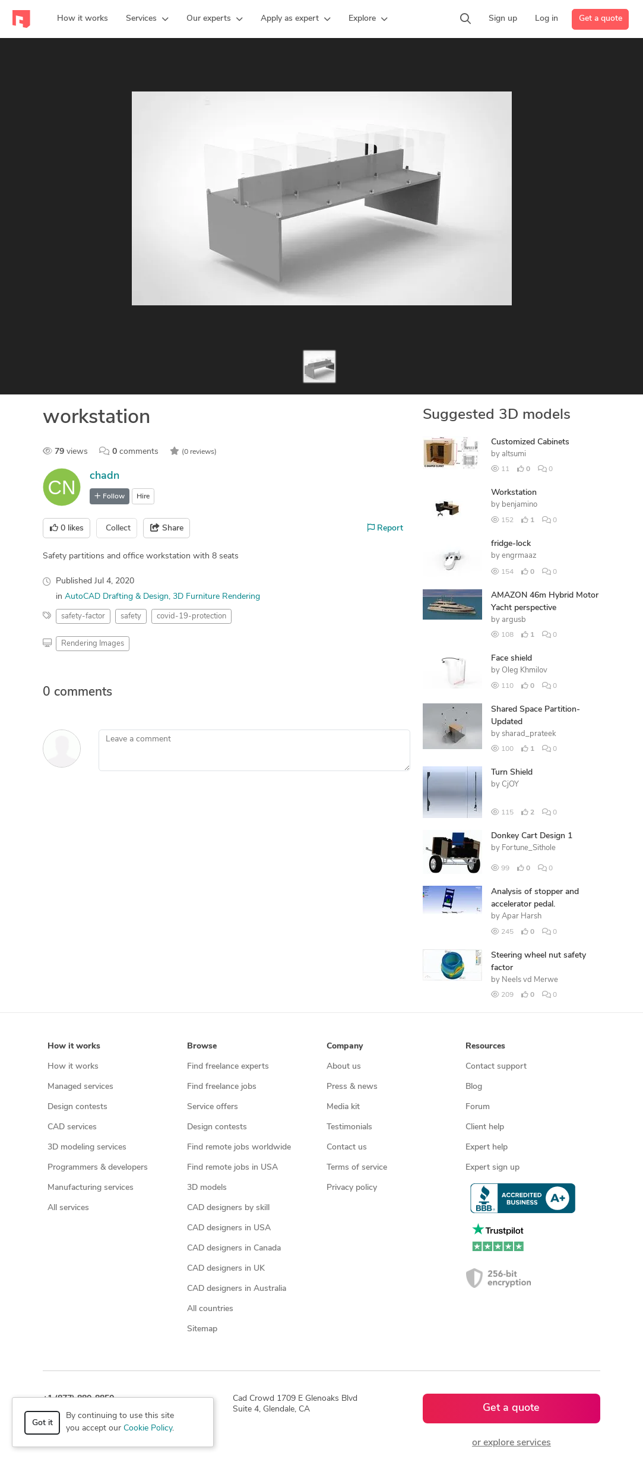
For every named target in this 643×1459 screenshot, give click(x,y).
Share (166, 528)
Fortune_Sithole (529, 848)
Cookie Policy (147, 1428)
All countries (210, 1309)
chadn (104, 476)
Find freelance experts (228, 1066)
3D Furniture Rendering (216, 596)
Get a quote (600, 18)
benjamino (519, 505)
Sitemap (202, 1329)
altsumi (514, 454)
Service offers (212, 1107)
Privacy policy (352, 1187)
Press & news (352, 1086)
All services (68, 1208)
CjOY (510, 784)
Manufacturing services (90, 1187)
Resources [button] (485, 1046)
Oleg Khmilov (524, 670)
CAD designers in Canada (234, 1248)
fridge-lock (511, 543)
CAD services (72, 1127)
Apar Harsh (521, 916)
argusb (514, 620)
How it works (73, 1066)
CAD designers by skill (228, 1208)
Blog (473, 1086)
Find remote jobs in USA (232, 1167)
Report (385, 528)
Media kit (343, 1107)
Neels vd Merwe (530, 980)
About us (344, 1066)
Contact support (496, 1066)
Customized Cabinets (530, 442)
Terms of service (357, 1167)
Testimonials (349, 1127)
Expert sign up (492, 1167)
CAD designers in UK (226, 1268)
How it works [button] (73, 1046)
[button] (147, 19)
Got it (42, 1423)
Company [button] (345, 1046)
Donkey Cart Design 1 (531, 836)
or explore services (511, 1443)
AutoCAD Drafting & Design (117, 596)
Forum (477, 1107)
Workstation (514, 492)
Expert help (486, 1147)
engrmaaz (519, 556)
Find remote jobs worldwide (239, 1147)
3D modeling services (86, 1147)
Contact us (347, 1147)
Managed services (80, 1086)
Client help (484, 1127)
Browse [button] (202, 1046)
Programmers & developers (97, 1167)
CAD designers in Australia (236, 1288)
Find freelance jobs (221, 1086)
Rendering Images (92, 644)
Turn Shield (512, 772)
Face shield (511, 658)
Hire (143, 496)
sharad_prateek (529, 734)
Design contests (77, 1107)
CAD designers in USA (229, 1228)
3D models (207, 1187)
